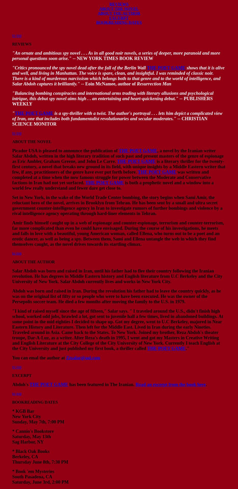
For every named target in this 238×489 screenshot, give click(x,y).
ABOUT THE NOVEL (119, 9)
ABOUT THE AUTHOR (119, 13)
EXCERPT (119, 18)
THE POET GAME (166, 67)
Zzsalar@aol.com (83, 357)
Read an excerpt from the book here (171, 384)
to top (17, 35)
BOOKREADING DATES (119, 22)
